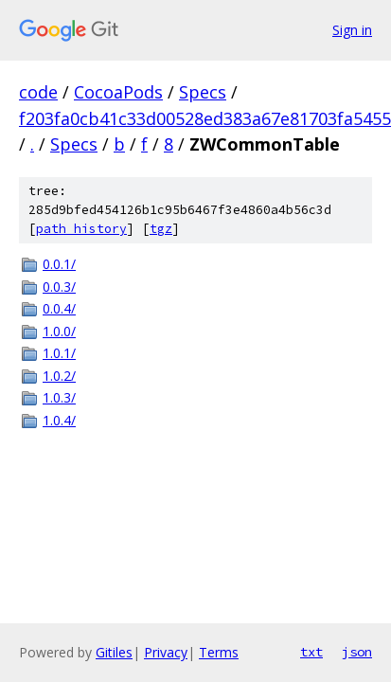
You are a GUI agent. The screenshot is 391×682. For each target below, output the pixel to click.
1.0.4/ (59, 420)
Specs (202, 92)
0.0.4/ (59, 308)
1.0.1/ (59, 353)
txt (311, 651)
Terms (219, 652)
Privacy (165, 652)
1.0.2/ (59, 376)
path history (81, 229)
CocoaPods (118, 92)
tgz (161, 229)
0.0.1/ (59, 264)
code (38, 92)
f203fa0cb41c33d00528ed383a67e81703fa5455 (205, 118)
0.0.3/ (59, 287)
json (357, 651)
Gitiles (114, 652)
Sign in (352, 30)
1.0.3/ (59, 397)
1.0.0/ (59, 331)
